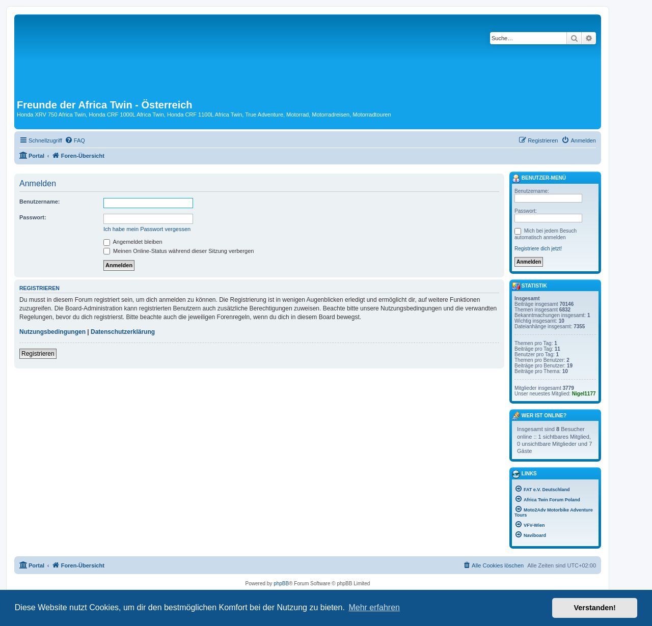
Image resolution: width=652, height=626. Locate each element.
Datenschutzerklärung (123, 331)
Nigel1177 (584, 393)
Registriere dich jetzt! (538, 248)
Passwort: (32, 217)
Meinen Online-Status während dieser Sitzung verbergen (178, 251)
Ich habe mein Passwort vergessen (147, 229)
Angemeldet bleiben (132, 242)
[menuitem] (75, 140)
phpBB (281, 583)
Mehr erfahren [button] (374, 607)
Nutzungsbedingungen (52, 331)
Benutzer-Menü (539, 179)
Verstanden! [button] (595, 608)
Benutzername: (39, 201)
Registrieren (38, 353)
